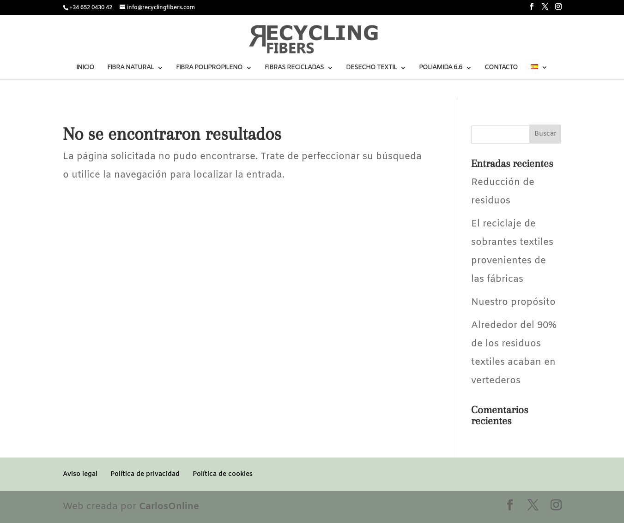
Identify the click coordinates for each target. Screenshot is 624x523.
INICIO (85, 68)
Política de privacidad (145, 474)
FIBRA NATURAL (130, 68)
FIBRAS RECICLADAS (294, 68)
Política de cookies (223, 474)
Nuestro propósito (513, 302)
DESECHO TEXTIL (371, 68)
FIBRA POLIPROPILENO (209, 68)
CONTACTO (501, 68)
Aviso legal (80, 474)
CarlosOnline (169, 506)
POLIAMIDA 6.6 (440, 68)
